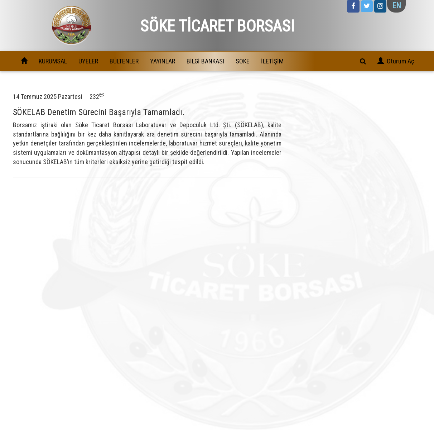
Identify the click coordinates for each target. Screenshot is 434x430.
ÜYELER (88, 61)
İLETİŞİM (272, 61)
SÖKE (243, 61)
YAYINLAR (162, 61)
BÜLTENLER (124, 61)
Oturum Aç (400, 61)
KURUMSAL (53, 61)
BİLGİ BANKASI (205, 61)
